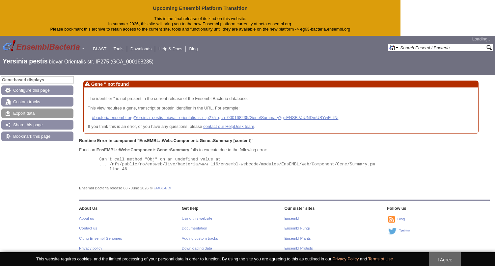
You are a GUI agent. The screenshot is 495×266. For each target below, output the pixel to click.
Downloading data (197, 248)
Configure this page (31, 90)
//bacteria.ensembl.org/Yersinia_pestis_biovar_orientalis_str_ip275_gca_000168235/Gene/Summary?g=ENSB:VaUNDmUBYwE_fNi (215, 117)
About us (86, 218)
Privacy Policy (346, 258)
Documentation (194, 228)
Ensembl (292, 218)
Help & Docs (170, 48)
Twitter (404, 231)
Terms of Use (380, 258)
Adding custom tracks (200, 238)
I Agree (445, 259)
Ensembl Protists (299, 248)
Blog (193, 48)
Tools (118, 48)
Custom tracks (26, 101)
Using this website (197, 218)
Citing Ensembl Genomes (100, 238)
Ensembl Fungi (297, 228)
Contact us (88, 228)
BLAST (99, 48)
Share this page (28, 124)
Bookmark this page (31, 136)
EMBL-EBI (162, 188)
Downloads (140, 48)
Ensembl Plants (298, 238)
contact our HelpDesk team (228, 126)
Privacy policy (90, 248)
